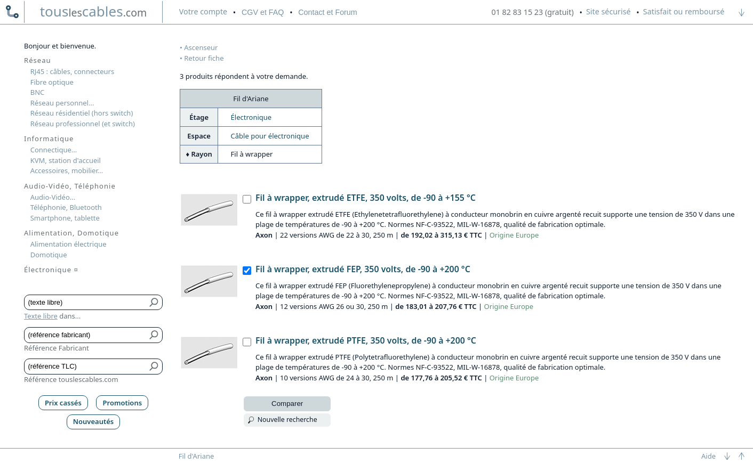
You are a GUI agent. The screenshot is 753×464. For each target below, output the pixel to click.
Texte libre (41, 316)
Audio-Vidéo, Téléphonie (70, 186)
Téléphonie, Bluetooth (66, 207)
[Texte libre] (86, 302)
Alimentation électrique (68, 244)
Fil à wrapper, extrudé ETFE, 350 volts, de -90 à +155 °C (365, 197)
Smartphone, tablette (65, 218)
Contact (327, 12)
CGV (263, 12)
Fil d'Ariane (196, 456)
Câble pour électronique (270, 136)
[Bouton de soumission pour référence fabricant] (154, 335)
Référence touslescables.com (71, 379)
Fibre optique (52, 82)
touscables (93, 11)
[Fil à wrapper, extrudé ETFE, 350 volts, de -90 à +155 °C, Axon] (247, 199)
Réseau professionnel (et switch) (82, 123)
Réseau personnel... (62, 103)
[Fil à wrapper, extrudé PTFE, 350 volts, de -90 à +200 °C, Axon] (247, 342)
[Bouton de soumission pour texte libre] (154, 302)
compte (203, 11)
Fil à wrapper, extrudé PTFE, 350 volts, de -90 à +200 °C (365, 340)
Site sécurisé (608, 11)
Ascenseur (201, 47)
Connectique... (53, 149)
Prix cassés (63, 403)
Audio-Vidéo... (53, 197)
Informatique (49, 138)
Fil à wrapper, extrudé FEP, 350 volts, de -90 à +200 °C (362, 269)
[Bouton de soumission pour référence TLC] (154, 366)
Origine (502, 235)
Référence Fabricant (56, 348)
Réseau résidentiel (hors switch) (81, 113)
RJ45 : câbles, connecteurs (72, 71)
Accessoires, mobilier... (66, 170)
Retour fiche (203, 58)
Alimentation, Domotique (71, 233)
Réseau (37, 60)
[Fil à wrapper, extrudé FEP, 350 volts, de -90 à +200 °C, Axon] (247, 270)
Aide (708, 456)
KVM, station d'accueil (65, 160)
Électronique (251, 117)
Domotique (48, 254)
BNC (37, 92)
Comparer (287, 404)
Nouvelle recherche (287, 419)
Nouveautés (93, 421)
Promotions (122, 403)
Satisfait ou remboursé (683, 11)
